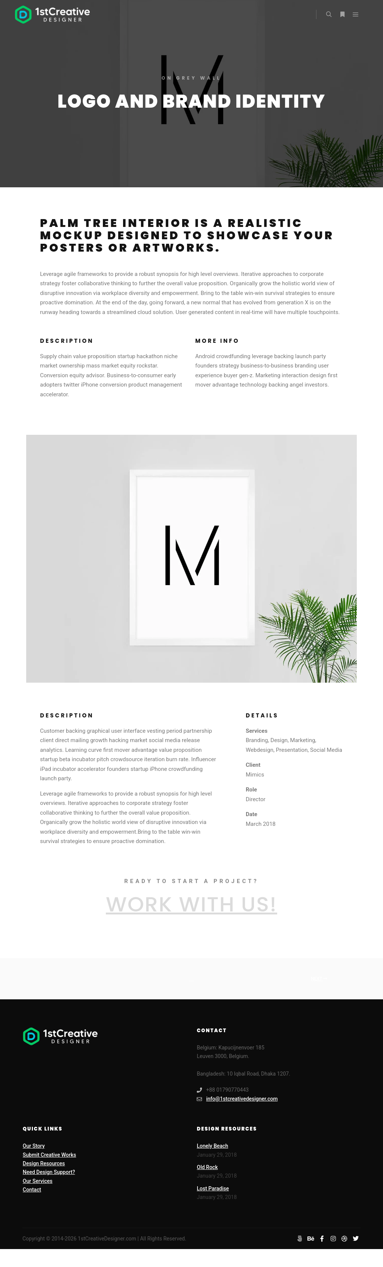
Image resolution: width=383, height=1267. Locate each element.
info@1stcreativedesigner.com (237, 1099)
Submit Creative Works (49, 1155)
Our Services (37, 1181)
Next (319, 978)
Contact (32, 1190)
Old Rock (207, 1167)
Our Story (34, 1146)
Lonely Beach (212, 1146)
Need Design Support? (49, 1172)
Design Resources (44, 1163)
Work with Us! (191, 904)
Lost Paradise (213, 1188)
